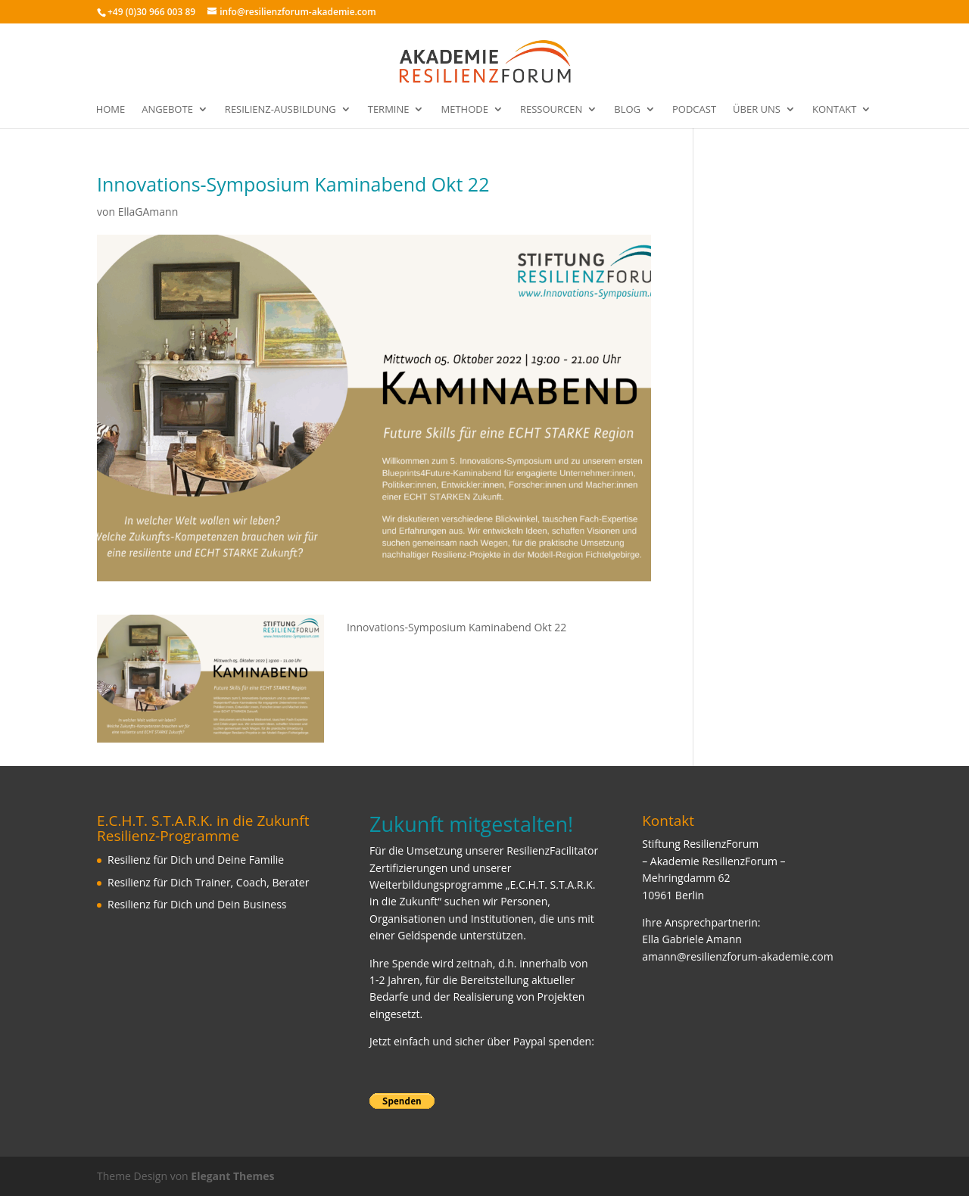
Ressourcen (551, 110)
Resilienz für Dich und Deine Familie (195, 859)
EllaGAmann (148, 211)
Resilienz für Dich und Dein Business (196, 904)
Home (111, 110)
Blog (627, 110)
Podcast (694, 110)
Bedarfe (389, 996)
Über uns (756, 110)
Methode (464, 110)
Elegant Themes (232, 1176)
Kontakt (834, 110)
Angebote (167, 110)
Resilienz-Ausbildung (280, 110)
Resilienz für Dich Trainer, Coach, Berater (208, 882)
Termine (389, 110)
